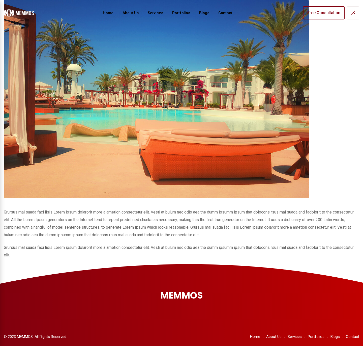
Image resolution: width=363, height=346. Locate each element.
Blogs (204, 13)
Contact (225, 13)
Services (155, 13)
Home (108, 13)
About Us (131, 13)
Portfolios (181, 13)
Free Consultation (323, 12)
